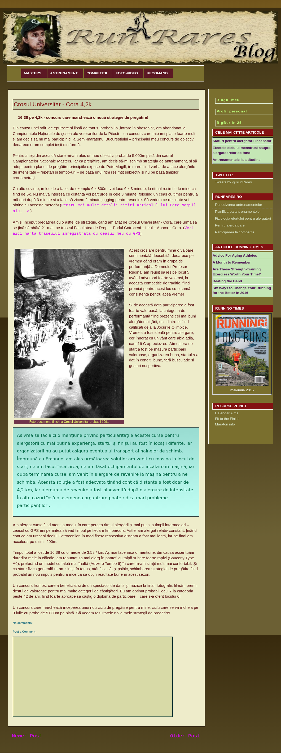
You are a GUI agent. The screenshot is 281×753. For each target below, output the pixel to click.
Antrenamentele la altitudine (237, 160)
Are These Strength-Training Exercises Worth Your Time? (237, 271)
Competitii (96, 73)
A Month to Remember (232, 262)
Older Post (185, 736)
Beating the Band (227, 281)
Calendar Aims (226, 413)
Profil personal (232, 111)
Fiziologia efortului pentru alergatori (243, 218)
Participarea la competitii (234, 232)
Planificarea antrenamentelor (238, 212)
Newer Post (27, 736)
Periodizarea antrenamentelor (238, 205)
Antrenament (64, 73)
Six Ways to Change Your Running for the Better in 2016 (242, 290)
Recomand (157, 73)
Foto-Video (127, 73)
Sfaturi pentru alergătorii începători (243, 141)
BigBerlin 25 (229, 123)
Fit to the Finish (227, 419)
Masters (32, 73)
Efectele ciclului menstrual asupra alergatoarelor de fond (241, 150)
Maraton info (225, 424)
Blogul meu (228, 100)
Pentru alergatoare (230, 225)
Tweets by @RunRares (233, 182)
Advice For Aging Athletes (235, 255)
